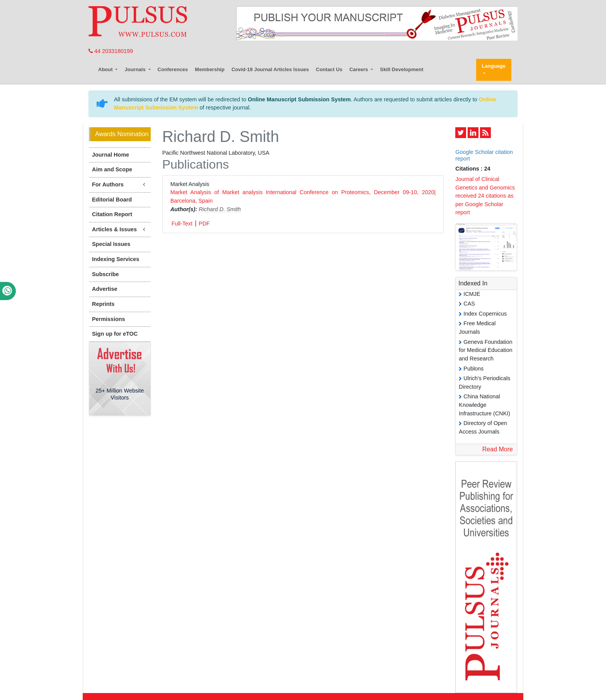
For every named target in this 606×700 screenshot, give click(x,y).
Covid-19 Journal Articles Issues (270, 69)
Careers (359, 69)
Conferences (173, 69)
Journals (135, 69)
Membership (210, 69)
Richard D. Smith (220, 209)
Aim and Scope (112, 169)
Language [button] (494, 66)
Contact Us (329, 69)
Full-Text (182, 223)
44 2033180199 (111, 51)
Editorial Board (112, 199)
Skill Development (401, 69)
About (106, 69)
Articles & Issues (120, 229)
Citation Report (112, 214)
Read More (497, 449)
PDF (204, 223)
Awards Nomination (121, 134)
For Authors (120, 185)
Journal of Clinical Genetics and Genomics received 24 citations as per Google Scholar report (485, 195)
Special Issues (111, 244)
